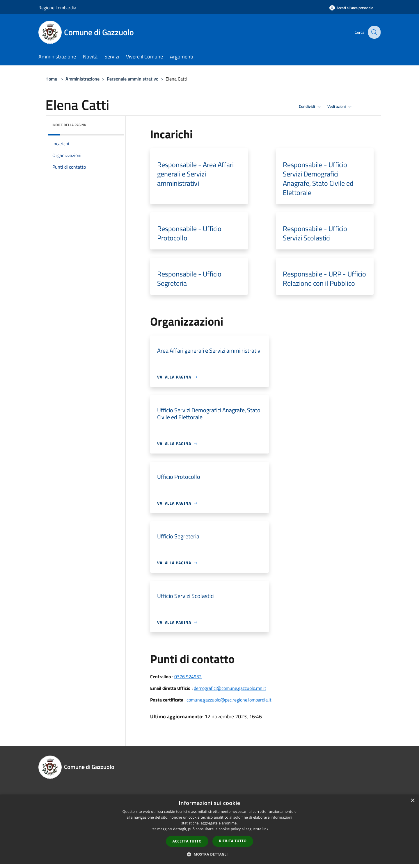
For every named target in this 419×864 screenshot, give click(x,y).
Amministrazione (82, 78)
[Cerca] (374, 32)
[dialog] (209, 829)
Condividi (311, 106)
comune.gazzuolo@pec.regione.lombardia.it (229, 699)
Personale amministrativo (132, 78)
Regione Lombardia (57, 7)
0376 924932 (188, 676)
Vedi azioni (340, 106)
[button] (209, 854)
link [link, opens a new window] (265, 828)
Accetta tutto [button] (187, 841)
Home (51, 78)
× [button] (412, 801)
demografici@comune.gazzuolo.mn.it (230, 688)
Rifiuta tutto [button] (233, 840)
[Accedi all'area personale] (351, 8)
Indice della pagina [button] (69, 125)
